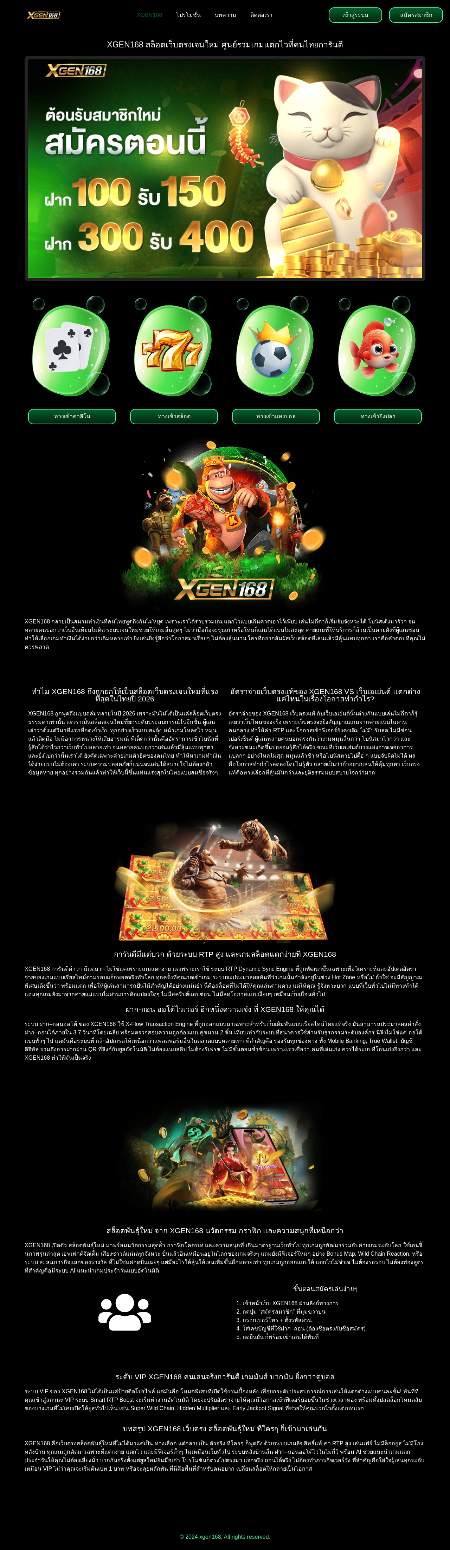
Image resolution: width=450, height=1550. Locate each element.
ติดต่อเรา (261, 15)
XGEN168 (149, 15)
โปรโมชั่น (188, 15)
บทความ (225, 15)
